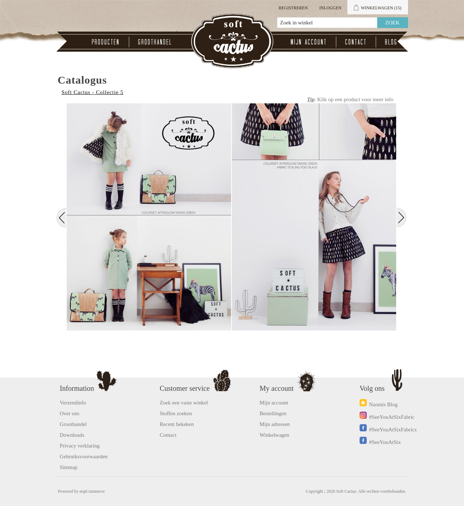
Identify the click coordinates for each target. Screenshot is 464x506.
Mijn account (309, 41)
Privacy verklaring (80, 446)
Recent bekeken (177, 424)
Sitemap (69, 467)
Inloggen (330, 7)
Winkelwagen (274, 435)
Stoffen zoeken (176, 413)
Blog (391, 41)
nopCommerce (92, 491)
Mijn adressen (274, 424)
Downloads (72, 435)
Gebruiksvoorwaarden (84, 456)
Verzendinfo (73, 403)
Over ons (70, 413)
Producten (106, 41)
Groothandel (155, 41)
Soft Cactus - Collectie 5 (92, 92)
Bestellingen (272, 413)
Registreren (293, 7)
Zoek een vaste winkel (184, 403)
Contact (356, 41)
